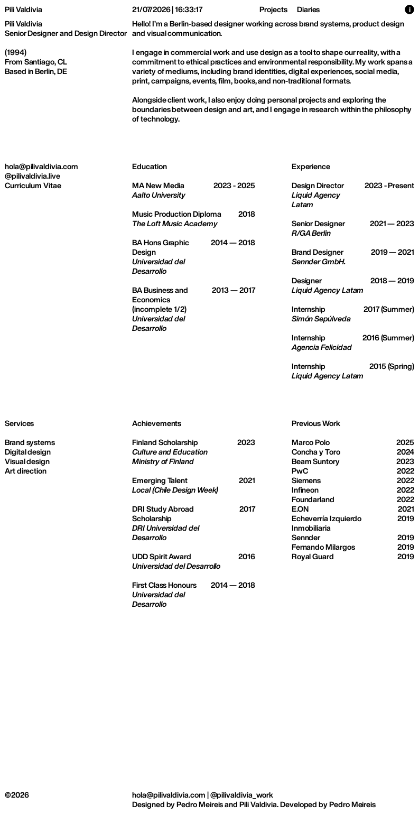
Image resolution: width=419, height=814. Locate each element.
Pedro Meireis (199, 804)
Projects (273, 9)
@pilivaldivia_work (242, 795)
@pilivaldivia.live (32, 176)
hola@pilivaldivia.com (41, 166)
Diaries (308, 9)
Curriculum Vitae (33, 185)
